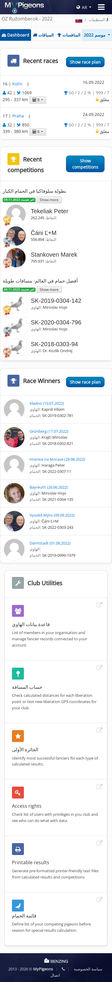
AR (81, 7)
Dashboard (15, 35)
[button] (28, 84)
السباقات (43, 35)
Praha (18, 116)
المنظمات (97, 19)
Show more (49, 199)
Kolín (18, 84)
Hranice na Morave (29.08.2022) (57, 459)
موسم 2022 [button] (95, 35)
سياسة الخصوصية (88, 969)
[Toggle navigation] (101, 7)
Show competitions (85, 164)
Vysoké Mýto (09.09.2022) (52, 515)
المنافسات (68, 35)
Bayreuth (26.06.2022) (49, 487)
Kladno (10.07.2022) (47, 403)
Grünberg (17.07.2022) (49, 431)
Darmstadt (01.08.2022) (50, 543)
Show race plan (85, 62)
